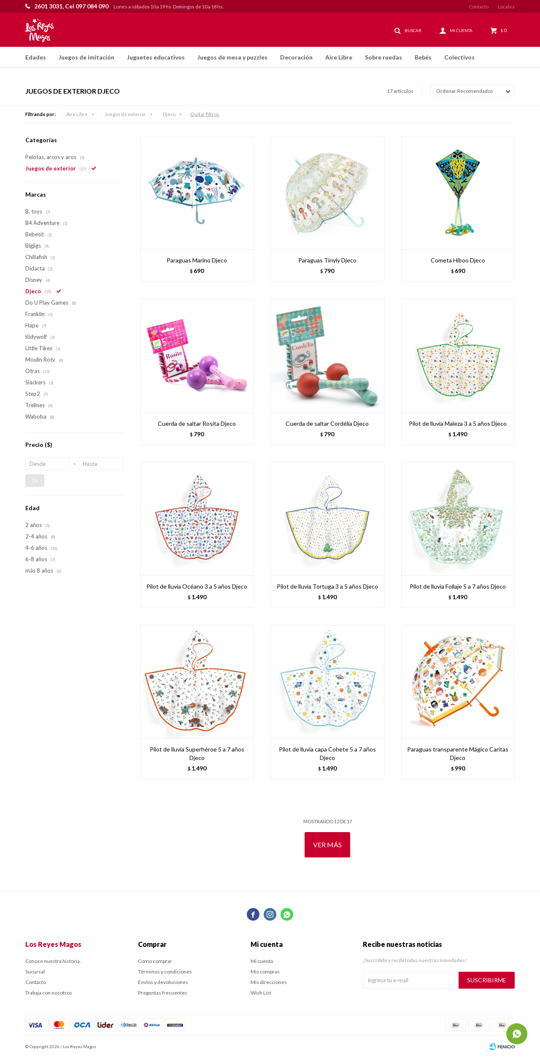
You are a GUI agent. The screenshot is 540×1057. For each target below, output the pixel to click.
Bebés (423, 57)
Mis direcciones (269, 982)
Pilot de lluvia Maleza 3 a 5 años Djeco (458, 423)
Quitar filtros (204, 114)
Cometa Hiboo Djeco (458, 260)
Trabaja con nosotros (48, 992)
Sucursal (35, 971)
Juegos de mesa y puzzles (232, 57)
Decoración (296, 57)
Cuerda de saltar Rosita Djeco (197, 423)
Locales (506, 6)
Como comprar (155, 961)
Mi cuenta (262, 961)
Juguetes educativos (156, 57)
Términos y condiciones (165, 971)
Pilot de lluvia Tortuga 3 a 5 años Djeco (327, 586)
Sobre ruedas (383, 57)
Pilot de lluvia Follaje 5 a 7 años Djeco (458, 586)
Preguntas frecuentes (162, 992)
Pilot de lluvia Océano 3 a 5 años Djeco (196, 586)
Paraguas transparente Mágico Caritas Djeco (457, 753)
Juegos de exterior (125, 114)
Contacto (479, 6)
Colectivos (459, 57)
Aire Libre (338, 57)
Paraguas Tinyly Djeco (327, 260)
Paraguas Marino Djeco (197, 260)
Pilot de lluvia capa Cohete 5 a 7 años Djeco (327, 753)
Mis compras (265, 971)
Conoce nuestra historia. (53, 961)
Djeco (169, 114)
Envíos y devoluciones (163, 982)
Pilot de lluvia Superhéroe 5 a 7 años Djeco (197, 753)
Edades (35, 57)
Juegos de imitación (86, 57)
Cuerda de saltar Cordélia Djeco (327, 423)
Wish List (261, 992)
